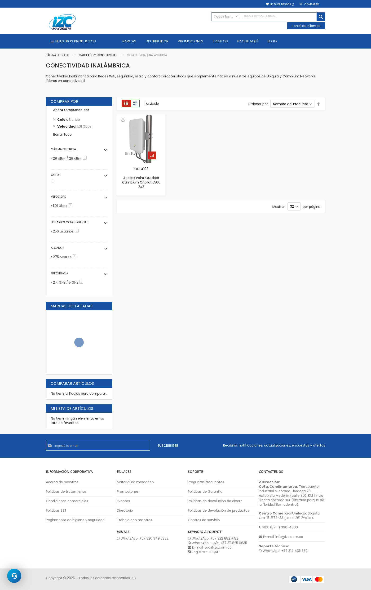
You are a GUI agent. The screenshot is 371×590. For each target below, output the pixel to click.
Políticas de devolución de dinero (215, 501)
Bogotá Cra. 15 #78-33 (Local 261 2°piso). (289, 515)
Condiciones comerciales (67, 501)
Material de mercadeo (135, 482)
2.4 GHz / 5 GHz (69, 282)
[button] (123, 121)
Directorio (125, 510)
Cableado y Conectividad (98, 55)
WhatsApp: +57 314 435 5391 (284, 551)
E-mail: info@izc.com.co (281, 537)
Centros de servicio (204, 520)
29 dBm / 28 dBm (70, 158)
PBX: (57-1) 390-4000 (278, 527)
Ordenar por (258, 104)
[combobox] (268, 17)
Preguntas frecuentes (206, 482)
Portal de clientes (306, 25)
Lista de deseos (282, 4)
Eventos (123, 501)
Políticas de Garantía (205, 491)
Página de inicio (58, 55)
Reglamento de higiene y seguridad (75, 520)
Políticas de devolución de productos (218, 510)
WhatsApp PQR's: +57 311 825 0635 (217, 543)
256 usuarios (66, 231)
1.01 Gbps (63, 205)
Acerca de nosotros (62, 482)
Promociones (128, 491)
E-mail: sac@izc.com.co (210, 547)
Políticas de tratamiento (66, 491)
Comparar (312, 4)
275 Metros (65, 257)
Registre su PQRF (203, 552)
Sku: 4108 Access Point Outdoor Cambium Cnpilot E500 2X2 (141, 177)
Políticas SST (56, 510)
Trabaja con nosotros (134, 520)
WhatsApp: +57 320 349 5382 (142, 538)
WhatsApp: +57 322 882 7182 (213, 538)
